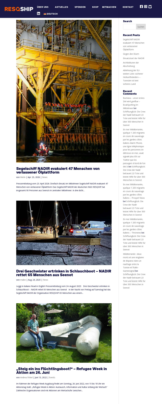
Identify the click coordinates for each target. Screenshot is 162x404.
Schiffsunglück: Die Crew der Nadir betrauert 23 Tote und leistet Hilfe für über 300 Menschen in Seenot (134, 118)
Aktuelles (61, 7)
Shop (95, 7)
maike (23, 279)
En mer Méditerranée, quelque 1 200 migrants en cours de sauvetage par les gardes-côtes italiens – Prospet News (134, 191)
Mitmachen (109, 7)
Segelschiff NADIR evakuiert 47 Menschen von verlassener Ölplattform (58, 170)
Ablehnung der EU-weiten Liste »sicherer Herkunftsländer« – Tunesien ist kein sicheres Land (133, 77)
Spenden (80, 7)
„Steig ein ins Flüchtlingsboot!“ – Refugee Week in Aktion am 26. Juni (61, 371)
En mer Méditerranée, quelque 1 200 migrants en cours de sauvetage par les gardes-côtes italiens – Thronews (134, 226)
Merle (22, 177)
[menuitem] (52, 15)
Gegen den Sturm (131, 54)
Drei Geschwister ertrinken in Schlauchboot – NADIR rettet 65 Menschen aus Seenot (63, 273)
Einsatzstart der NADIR (133, 58)
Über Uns (43, 7)
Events (52, 377)
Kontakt (128, 7)
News (44, 177)
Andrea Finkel (26, 377)
